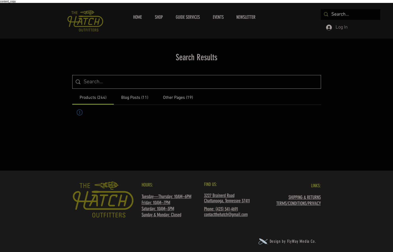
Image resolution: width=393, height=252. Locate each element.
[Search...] (350, 14)
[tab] (93, 98)
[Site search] (200, 81)
